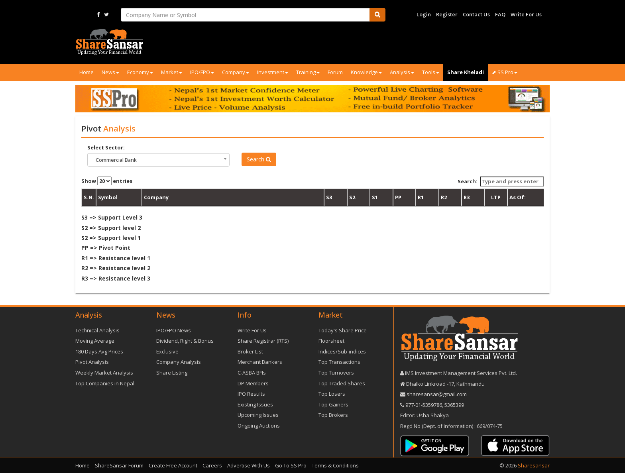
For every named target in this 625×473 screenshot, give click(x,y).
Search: (501, 181)
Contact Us (476, 14)
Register (447, 14)
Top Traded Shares (341, 383)
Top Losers (331, 393)
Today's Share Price (342, 330)
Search (259, 159)
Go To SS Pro (291, 465)
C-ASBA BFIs (252, 372)
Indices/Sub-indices (342, 351)
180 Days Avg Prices (99, 351)
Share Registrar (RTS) (263, 340)
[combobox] (158, 160)
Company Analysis (178, 361)
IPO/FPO (202, 72)
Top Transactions (339, 361)
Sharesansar (534, 465)
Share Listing (171, 372)
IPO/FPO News (173, 330)
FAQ (500, 14)
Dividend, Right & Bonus (185, 340)
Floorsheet (331, 340)
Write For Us (526, 14)
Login (424, 14)
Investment (272, 72)
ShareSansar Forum (119, 465)
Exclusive (167, 351)
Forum (335, 72)
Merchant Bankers (260, 361)
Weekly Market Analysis (104, 372)
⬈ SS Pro (504, 72)
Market (171, 72)
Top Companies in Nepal (104, 383)
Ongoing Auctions (259, 425)
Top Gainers (333, 404)
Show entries (106, 181)
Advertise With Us (248, 465)
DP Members (253, 383)
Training (308, 72)
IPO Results (251, 393)
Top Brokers (333, 414)
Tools (430, 72)
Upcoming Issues (258, 414)
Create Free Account (173, 465)
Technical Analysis (97, 330)
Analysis (402, 72)
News (110, 72)
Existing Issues (255, 404)
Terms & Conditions (335, 465)
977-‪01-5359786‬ (423, 404)
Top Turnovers (336, 372)
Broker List (250, 351)
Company (235, 72)
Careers (212, 465)
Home (86, 72)
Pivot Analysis (92, 361)
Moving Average (94, 340)
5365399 (453, 404)
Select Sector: (106, 147)
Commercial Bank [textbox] (116, 159)
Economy (140, 72)
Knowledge (366, 72)
